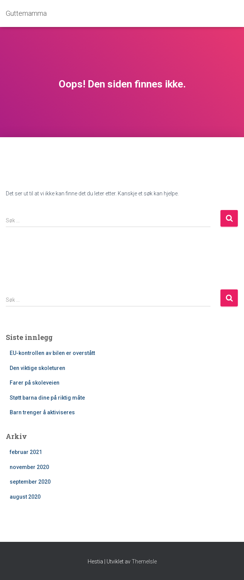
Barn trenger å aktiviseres (42, 412)
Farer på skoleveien (34, 383)
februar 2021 (26, 452)
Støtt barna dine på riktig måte (47, 398)
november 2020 (29, 467)
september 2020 (30, 482)
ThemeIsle (144, 561)
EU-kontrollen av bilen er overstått (52, 353)
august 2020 (25, 497)
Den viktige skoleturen (37, 368)
